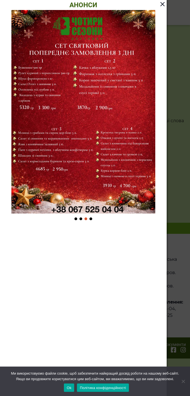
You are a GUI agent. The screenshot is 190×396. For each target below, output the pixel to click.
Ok (69, 388)
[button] (75, 218)
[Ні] (183, 381)
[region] (83, 115)
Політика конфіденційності (103, 388)
